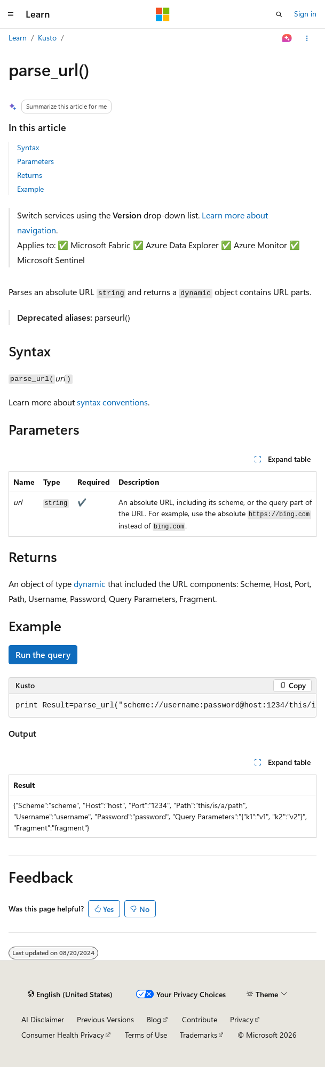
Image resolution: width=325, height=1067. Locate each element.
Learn (18, 37)
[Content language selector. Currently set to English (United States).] (70, 994)
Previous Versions (105, 1019)
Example (30, 189)
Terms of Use (146, 1035)
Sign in (305, 14)
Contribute (199, 1019)
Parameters (35, 161)
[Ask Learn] (287, 38)
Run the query (42, 654)
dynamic (90, 583)
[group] (162, 706)
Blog (154, 1019)
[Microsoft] (163, 14)
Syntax (28, 147)
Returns (29, 175)
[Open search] (279, 14)
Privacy (241, 1019)
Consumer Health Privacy (62, 1035)
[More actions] (307, 38)
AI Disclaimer (42, 1019)
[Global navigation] (10, 14)
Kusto (47, 37)
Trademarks (198, 1035)
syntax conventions (112, 402)
